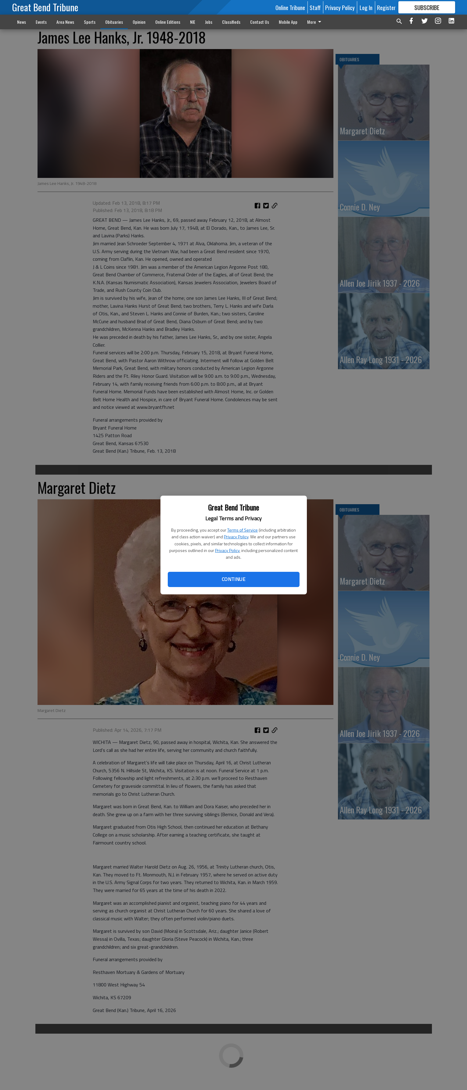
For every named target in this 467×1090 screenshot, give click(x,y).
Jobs (208, 22)
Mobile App (288, 22)
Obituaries (114, 22)
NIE (192, 22)
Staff (315, 7)
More (315, 22)
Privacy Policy (236, 536)
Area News (65, 22)
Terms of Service (242, 530)
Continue (233, 579)
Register (386, 7)
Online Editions (167, 22)
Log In (366, 7)
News (21, 22)
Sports (89, 22)
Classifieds (231, 22)
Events (41, 22)
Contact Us (259, 22)
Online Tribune (290, 7)
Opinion (139, 22)
